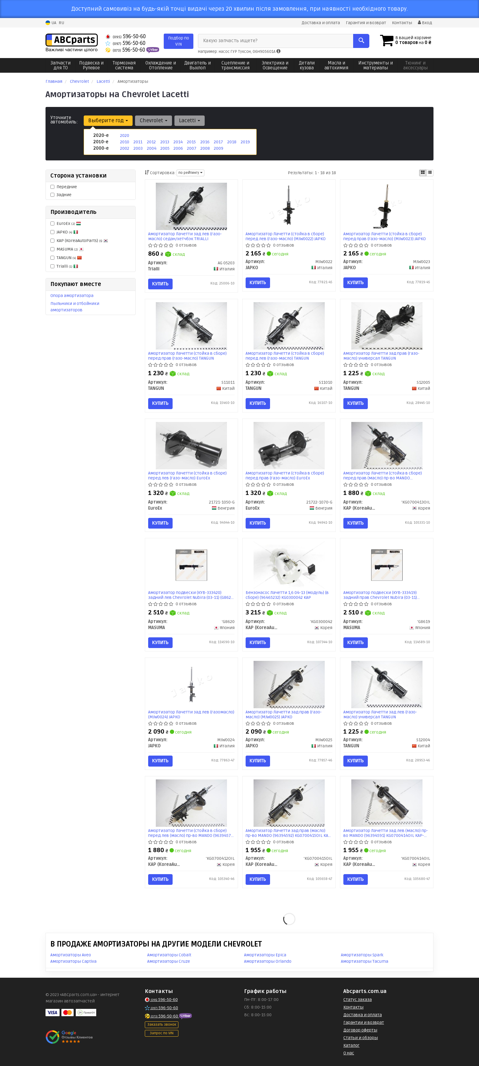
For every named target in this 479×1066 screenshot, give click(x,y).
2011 (137, 142)
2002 (124, 148)
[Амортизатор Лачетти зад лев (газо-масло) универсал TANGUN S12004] (386, 684)
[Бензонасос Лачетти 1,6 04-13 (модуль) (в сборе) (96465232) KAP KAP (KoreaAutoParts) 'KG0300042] (289, 565)
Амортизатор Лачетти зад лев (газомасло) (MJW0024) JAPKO (191, 714)
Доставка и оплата (321, 22)
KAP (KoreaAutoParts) (79, 240)
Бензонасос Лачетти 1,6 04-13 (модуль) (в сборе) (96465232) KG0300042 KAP (287, 595)
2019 (245, 142)
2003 (138, 148)
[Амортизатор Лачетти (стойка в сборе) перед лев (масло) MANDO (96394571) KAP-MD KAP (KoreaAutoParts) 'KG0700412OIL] (191, 802)
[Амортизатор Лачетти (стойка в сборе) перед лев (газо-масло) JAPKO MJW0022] (289, 206)
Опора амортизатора (71, 295)
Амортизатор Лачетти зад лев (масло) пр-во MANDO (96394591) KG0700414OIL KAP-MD (385, 833)
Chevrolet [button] (153, 120)
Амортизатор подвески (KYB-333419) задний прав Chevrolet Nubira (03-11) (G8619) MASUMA (380, 595)
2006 (178, 148)
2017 (218, 142)
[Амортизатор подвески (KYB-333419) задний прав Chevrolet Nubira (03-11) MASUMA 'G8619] (386, 565)
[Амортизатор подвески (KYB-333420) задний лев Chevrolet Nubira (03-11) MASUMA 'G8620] (191, 565)
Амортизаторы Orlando (267, 961)
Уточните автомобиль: (64, 120)
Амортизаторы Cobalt (169, 955)
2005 (165, 148)
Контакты (402, 22)
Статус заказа (357, 999)
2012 (151, 142)
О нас (348, 1053)
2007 (191, 148)
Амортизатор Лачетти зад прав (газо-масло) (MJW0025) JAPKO (284, 714)
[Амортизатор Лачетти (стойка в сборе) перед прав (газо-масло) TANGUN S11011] (191, 325)
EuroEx (65, 223)
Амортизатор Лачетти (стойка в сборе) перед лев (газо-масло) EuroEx (187, 475)
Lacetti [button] (189, 120)
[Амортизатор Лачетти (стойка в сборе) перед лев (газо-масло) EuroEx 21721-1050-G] (191, 445)
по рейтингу (190, 172)
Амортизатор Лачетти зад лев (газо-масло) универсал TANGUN (380, 714)
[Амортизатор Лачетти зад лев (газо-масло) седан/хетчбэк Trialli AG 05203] (191, 206)
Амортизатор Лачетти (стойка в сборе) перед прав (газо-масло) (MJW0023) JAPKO (384, 236)
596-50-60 (125, 36)
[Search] (361, 41)
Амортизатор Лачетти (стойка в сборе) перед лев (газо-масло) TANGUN (285, 356)
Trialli (64, 266)
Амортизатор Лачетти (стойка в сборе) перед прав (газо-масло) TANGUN (187, 356)
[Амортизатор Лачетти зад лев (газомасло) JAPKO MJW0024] (191, 684)
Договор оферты (360, 1030)
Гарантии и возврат (363, 1022)
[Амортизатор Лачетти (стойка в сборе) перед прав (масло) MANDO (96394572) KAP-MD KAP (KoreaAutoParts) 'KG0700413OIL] (386, 445)
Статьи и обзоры (360, 1037)
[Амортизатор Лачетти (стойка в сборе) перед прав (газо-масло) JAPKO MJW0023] (386, 206)
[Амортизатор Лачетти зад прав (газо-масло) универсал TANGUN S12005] (386, 325)
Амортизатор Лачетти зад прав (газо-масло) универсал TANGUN (381, 356)
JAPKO (64, 232)
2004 (151, 148)
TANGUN (66, 257)
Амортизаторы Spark (362, 955)
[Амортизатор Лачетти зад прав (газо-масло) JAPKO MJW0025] (289, 684)
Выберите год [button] (108, 120)
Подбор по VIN (178, 41)
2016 (205, 142)
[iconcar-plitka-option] (422, 173)
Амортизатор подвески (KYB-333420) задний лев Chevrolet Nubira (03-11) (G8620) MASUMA (191, 595)
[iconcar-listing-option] (429, 173)
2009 (218, 148)
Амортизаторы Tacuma (364, 961)
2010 (124, 142)
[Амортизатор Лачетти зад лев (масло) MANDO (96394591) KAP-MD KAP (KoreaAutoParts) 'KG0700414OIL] (386, 802)
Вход (425, 22)
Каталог (351, 1045)
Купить (160, 284)
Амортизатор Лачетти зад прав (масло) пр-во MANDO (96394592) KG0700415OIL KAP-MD (289, 833)
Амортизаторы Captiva (73, 961)
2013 (164, 142)
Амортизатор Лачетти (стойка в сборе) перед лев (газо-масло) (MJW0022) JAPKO (286, 236)
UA (51, 22)
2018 (231, 142)
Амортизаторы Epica (265, 955)
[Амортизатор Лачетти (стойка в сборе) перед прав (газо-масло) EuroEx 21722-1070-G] (289, 445)
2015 (191, 142)
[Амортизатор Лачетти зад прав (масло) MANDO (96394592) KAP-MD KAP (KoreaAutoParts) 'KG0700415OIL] (289, 802)
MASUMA (67, 249)
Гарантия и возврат (366, 22)
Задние (60, 194)
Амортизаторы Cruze (168, 961)
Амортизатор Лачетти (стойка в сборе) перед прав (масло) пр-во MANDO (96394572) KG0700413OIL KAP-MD (382, 475)
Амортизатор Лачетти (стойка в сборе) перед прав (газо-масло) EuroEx (285, 475)
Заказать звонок (161, 1024)
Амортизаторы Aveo (70, 955)
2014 (178, 142)
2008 (205, 148)
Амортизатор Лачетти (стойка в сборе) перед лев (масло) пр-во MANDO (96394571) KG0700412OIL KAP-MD (191, 833)
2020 (124, 135)
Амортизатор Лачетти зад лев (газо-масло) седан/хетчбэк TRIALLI (185, 236)
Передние (63, 186)
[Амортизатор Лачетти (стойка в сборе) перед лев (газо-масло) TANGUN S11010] (289, 325)
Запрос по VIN (162, 1033)
